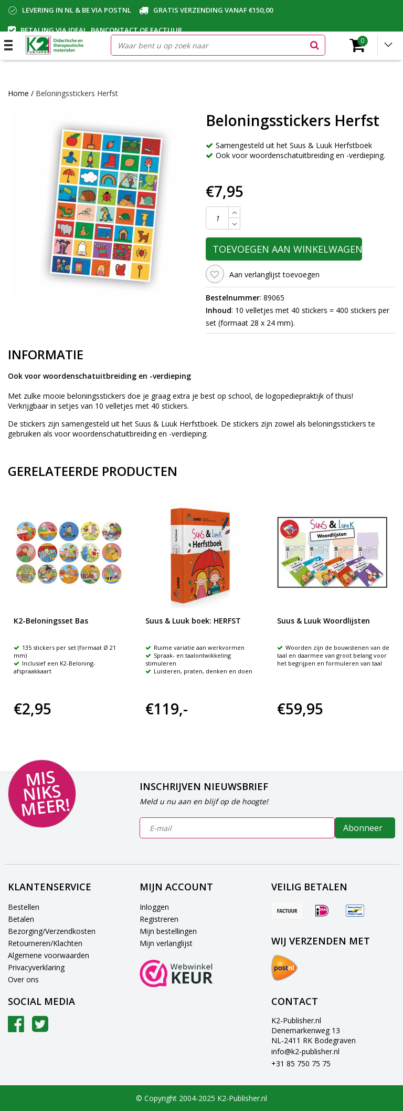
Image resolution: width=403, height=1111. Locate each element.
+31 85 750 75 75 (301, 1063)
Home (18, 93)
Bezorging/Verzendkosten (52, 931)
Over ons (23, 979)
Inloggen (154, 907)
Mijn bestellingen (168, 931)
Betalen (21, 919)
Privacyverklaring (36, 967)
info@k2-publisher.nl (305, 1051)
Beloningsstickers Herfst (77, 93)
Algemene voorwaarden (48, 955)
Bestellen (23, 907)
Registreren (159, 919)
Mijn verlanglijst (166, 943)
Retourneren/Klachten (45, 943)
